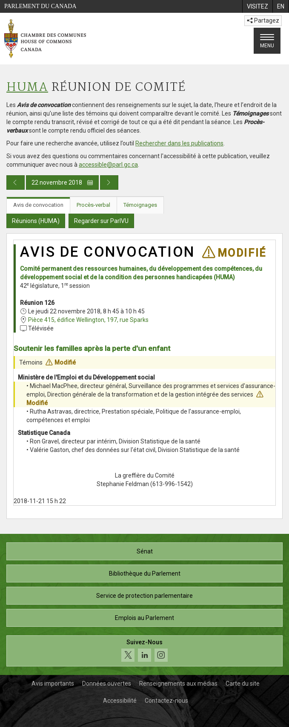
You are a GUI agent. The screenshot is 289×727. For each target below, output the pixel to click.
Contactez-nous (166, 700)
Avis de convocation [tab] (38, 205)
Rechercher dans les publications (179, 143)
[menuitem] (257, 6)
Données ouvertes (106, 683)
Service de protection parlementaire (144, 595)
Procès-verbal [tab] (93, 205)
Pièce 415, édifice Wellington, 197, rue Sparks (88, 319)
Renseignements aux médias (178, 683)
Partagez (263, 20)
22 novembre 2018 (62, 182)
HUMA (27, 87)
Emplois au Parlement (144, 617)
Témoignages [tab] (140, 205)
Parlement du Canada (40, 6)
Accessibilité (120, 700)
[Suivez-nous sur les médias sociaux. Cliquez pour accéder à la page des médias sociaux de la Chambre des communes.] (144, 650)
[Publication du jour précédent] (15, 182)
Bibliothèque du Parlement (144, 573)
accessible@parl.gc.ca (108, 164)
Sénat (145, 551)
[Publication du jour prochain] (109, 182)
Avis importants (52, 683)
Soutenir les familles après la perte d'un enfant (92, 348)
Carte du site (243, 683)
